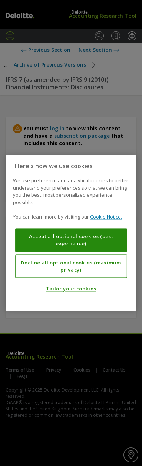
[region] (71, 233)
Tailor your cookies (71, 289)
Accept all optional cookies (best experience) (71, 240)
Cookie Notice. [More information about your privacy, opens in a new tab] (106, 217)
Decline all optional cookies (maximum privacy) (71, 266)
